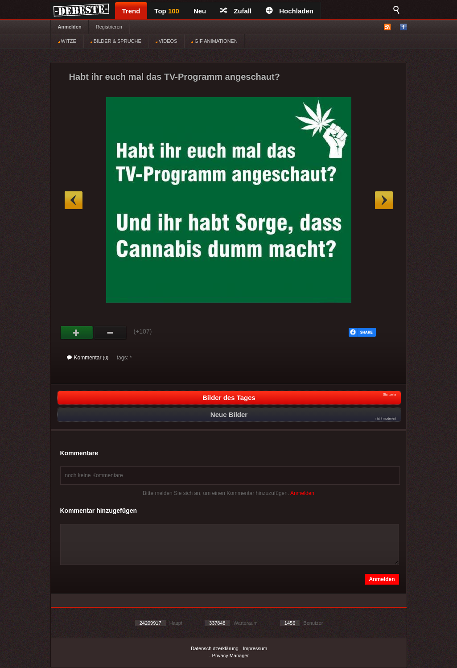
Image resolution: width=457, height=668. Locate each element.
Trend (131, 11)
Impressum (255, 648)
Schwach (110, 333)
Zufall (235, 11)
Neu (200, 11)
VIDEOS (166, 41)
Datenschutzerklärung (215, 648)
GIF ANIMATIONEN (214, 41)
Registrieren (109, 26)
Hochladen (289, 11)
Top (166, 11)
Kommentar (88, 358)
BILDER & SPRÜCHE (116, 41)
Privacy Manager (230, 655)
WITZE (67, 41)
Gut (77, 333)
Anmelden (70, 26)
